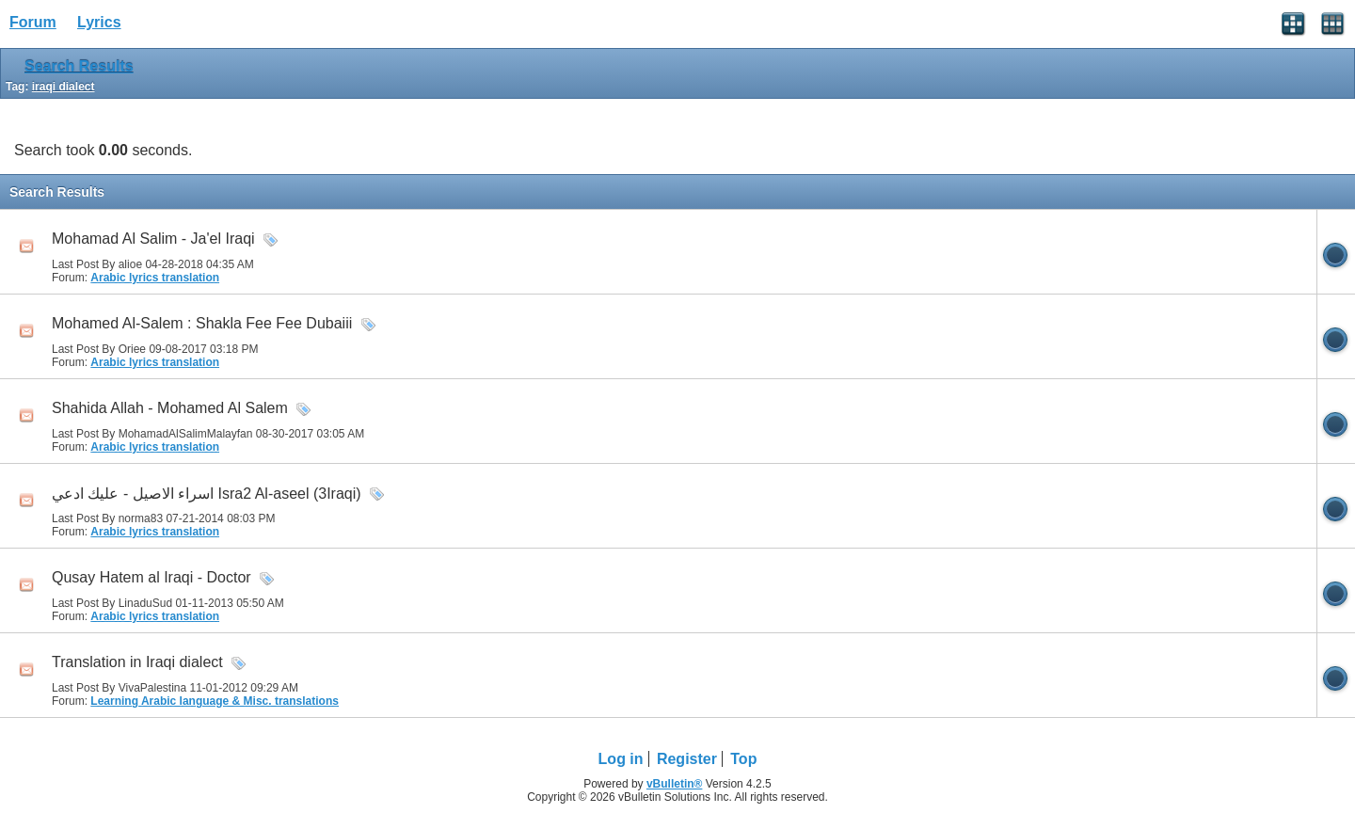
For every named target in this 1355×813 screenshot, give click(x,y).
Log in (621, 759)
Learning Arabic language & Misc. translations (214, 701)
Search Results (79, 66)
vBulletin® (674, 783)
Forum (32, 22)
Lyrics (99, 22)
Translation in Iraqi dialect (137, 662)
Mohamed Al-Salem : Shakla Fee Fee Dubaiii (202, 323)
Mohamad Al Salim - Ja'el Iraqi (153, 239)
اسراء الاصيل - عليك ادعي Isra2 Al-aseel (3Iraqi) (206, 494)
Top (743, 759)
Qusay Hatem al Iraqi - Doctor (151, 577)
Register (687, 759)
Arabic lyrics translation (154, 277)
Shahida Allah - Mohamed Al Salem (170, 408)
